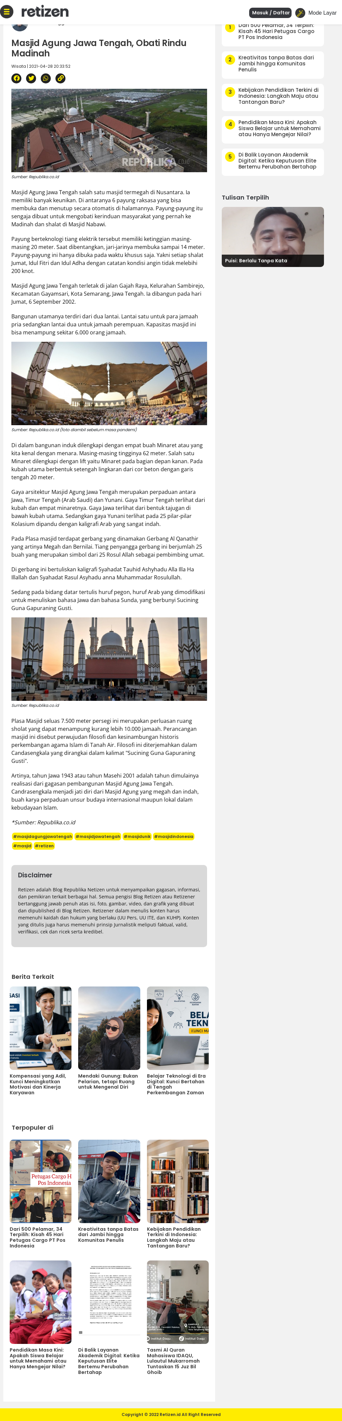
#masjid (22, 846)
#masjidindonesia (173, 836)
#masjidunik (137, 836)
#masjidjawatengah (97, 836)
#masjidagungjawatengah (42, 836)
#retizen (44, 846)
